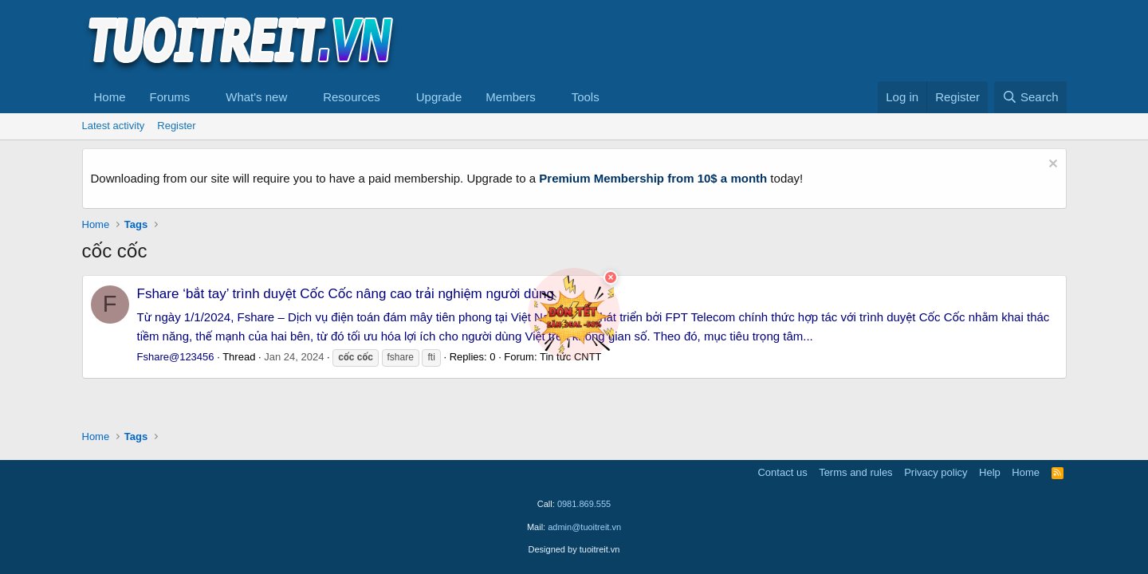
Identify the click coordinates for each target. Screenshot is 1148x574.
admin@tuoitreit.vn (584, 527)
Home (110, 97)
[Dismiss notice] (1051, 165)
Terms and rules (855, 472)
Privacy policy (935, 472)
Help (990, 472)
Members (511, 97)
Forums (170, 97)
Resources (351, 97)
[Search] (1030, 97)
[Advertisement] (776, 41)
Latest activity (113, 126)
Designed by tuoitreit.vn (574, 549)
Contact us (782, 472)
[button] (202, 97)
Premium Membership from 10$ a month (653, 178)
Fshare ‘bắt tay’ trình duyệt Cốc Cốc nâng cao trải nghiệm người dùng (345, 293)
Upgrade (439, 97)
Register (176, 126)
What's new (256, 97)
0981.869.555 (584, 504)
